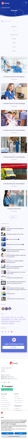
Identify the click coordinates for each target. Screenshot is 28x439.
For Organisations (18, 410)
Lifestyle (16, 319)
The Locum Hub (4, 400)
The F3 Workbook (18, 402)
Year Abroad (11, 323)
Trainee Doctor (4, 323)
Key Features (3, 398)
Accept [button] (20, 433)
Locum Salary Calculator (6, 404)
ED (15, 317)
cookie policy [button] (13, 423)
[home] (5, 2)
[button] (26, 2)
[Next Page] (13, 217)
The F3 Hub (17, 396)
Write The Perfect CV (19, 400)
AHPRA (3, 317)
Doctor (12, 317)
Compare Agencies (5, 406)
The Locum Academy (5, 402)
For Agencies (17, 408)
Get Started (13, 347)
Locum (20, 319)
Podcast (18, 321)
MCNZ (24, 319)
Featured (21, 317)
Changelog (7, 410)
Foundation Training (6, 319)
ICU (12, 319)
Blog (5, 21)
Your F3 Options (18, 398)
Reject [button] (7, 433)
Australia (7, 317)
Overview (3, 396)
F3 (17, 317)
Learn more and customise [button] (14, 436)
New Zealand (12, 321)
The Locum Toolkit (4, 408)
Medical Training (5, 321)
